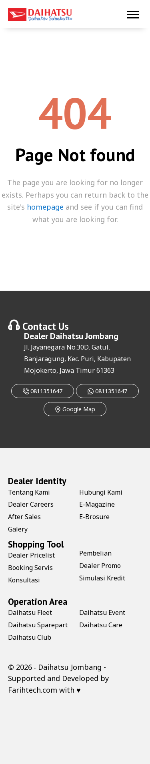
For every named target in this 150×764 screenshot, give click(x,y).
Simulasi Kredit (102, 578)
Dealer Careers (31, 504)
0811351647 (42, 391)
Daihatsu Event (102, 612)
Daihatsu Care (100, 624)
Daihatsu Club (29, 637)
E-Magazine (97, 504)
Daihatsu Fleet (30, 612)
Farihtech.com (32, 690)
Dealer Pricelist (31, 555)
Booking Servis (30, 567)
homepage (45, 207)
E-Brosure (94, 516)
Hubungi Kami (100, 492)
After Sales (24, 516)
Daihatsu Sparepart (38, 624)
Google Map (75, 409)
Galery (18, 529)
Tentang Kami (29, 492)
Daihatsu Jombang (84, 336)
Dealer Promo (100, 565)
